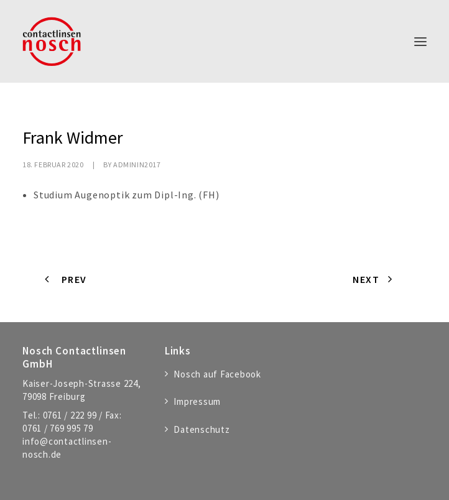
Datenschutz (201, 429)
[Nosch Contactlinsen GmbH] (51, 42)
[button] (420, 41)
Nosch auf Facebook (217, 374)
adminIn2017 (137, 164)
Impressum (197, 401)
